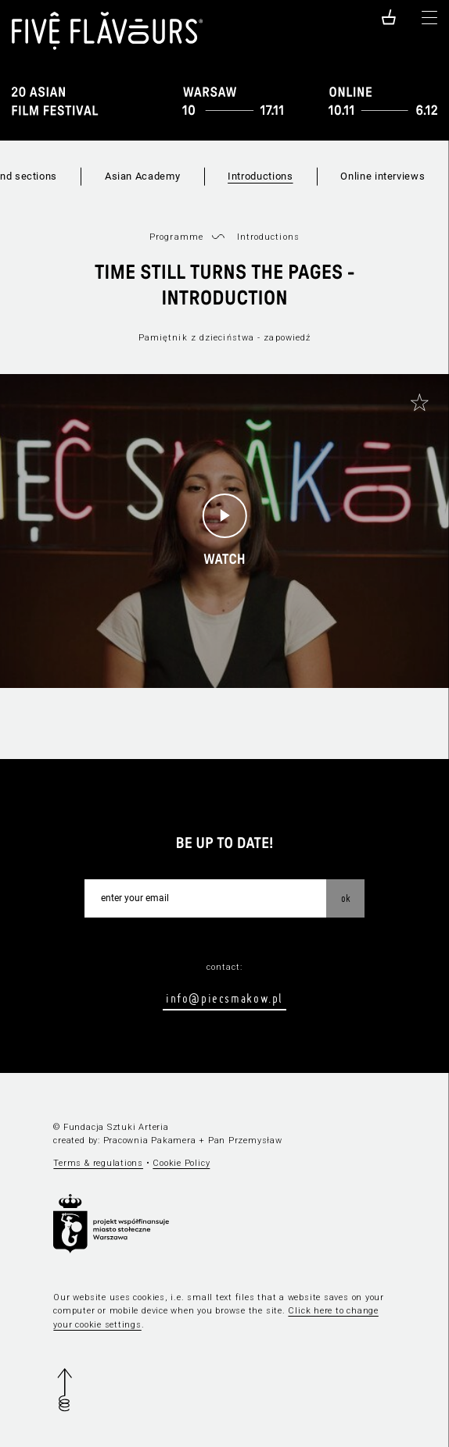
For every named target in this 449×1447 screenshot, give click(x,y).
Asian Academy (142, 176)
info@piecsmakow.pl (224, 998)
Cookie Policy (181, 1163)
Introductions (260, 176)
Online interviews (382, 176)
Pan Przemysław (245, 1140)
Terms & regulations (98, 1163)
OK (345, 898)
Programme (176, 237)
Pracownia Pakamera (149, 1140)
